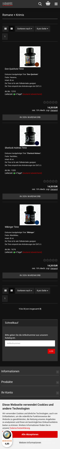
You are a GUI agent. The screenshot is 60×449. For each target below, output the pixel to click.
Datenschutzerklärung (20, 428)
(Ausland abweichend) (32, 94)
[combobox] (24, 29)
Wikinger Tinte (12, 227)
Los (51, 351)
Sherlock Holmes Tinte (16, 148)
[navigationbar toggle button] (56, 4)
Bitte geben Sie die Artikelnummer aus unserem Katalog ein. (26, 336)
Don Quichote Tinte (14, 69)
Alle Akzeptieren (30, 434)
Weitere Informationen (30, 442)
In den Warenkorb (30, 117)
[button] (5, 29)
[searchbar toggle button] (40, 4)
